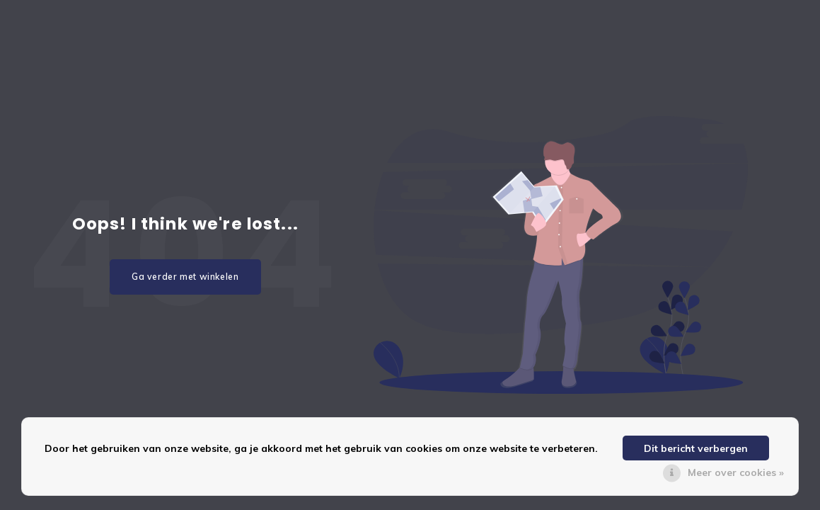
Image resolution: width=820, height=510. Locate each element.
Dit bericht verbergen (696, 448)
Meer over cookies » (736, 472)
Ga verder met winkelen (185, 276)
